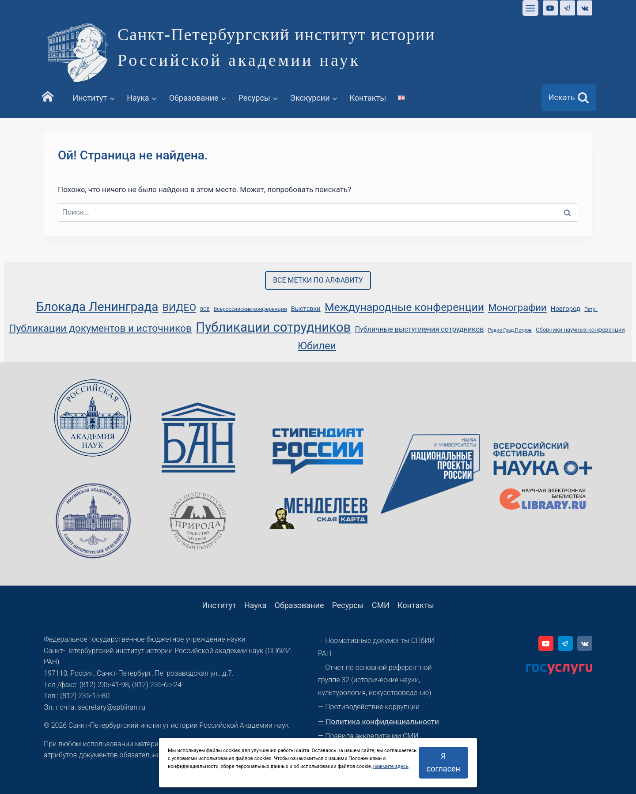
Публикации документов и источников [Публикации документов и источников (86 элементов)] (100, 328)
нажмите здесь (391, 766)
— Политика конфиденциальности (378, 721)
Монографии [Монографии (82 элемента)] (517, 307)
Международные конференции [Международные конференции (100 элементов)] (404, 307)
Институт (219, 605)
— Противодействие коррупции (369, 707)
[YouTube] (550, 7)
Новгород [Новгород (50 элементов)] (565, 309)
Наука (255, 605)
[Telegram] (567, 7)
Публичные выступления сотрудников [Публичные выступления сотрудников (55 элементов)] (419, 329)
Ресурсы (347, 605)
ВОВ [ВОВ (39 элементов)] (204, 309)
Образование (299, 605)
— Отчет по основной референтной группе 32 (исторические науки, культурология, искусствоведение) (375, 680)
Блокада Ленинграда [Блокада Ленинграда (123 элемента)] (97, 306)
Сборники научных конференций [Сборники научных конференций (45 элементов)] (580, 329)
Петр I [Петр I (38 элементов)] (591, 309)
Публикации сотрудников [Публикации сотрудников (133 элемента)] (273, 327)
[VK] (584, 7)
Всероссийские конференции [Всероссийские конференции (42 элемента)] (250, 309)
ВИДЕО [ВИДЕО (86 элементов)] (179, 308)
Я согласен (443, 762)
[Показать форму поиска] (568, 97)
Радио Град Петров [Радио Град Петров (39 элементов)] (510, 330)
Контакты (368, 97)
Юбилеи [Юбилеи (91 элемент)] (317, 346)
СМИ (381, 605)
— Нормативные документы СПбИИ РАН (376, 647)
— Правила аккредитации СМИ (368, 736)
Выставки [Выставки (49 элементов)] (306, 309)
